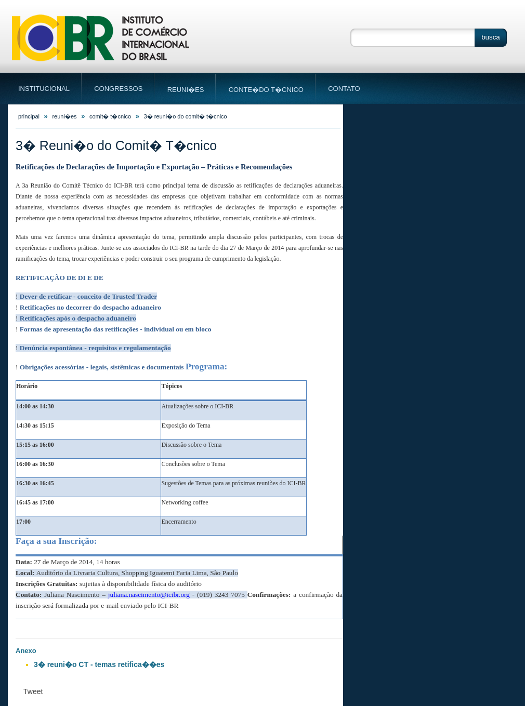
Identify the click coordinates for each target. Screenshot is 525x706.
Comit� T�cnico (110, 116)
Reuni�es (185, 90)
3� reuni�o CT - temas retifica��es (99, 664)
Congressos (118, 90)
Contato (339, 88)
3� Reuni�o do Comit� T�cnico (185, 116)
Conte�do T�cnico (266, 90)
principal (29, 116)
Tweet (33, 691)
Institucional (50, 90)
